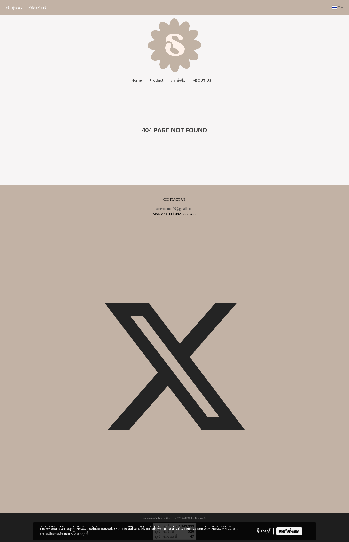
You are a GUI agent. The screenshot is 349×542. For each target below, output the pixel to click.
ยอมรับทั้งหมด (289, 531)
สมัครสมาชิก (38, 7)
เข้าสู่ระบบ (14, 7)
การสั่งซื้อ (178, 80)
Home (136, 80)
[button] (219, 80)
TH (337, 7)
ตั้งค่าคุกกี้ (263, 531)
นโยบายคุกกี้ (79, 533)
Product (156, 80)
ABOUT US (202, 80)
